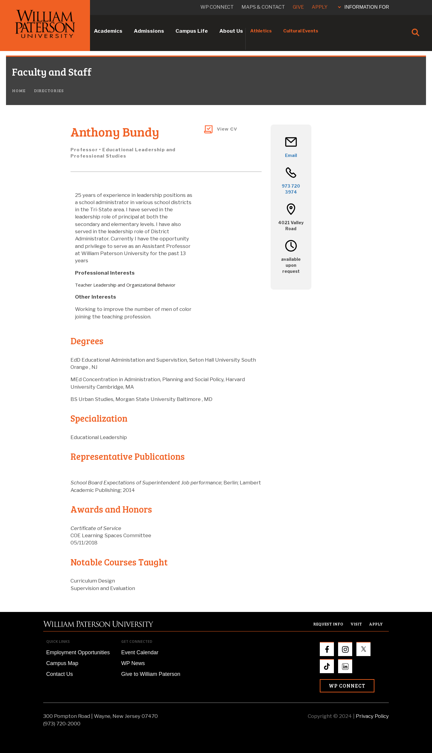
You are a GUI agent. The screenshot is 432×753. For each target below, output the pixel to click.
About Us (231, 31)
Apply (320, 7)
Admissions (149, 31)
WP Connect (347, 685)
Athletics (261, 31)
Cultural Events (300, 31)
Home (19, 90)
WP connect (217, 7)
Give (298, 7)
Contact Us (59, 674)
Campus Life (192, 31)
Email (291, 155)
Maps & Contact (263, 7)
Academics (108, 31)
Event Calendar (139, 652)
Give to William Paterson (150, 674)
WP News (133, 663)
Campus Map (62, 663)
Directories (49, 90)
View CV (227, 128)
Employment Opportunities (78, 652)
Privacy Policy (372, 716)
